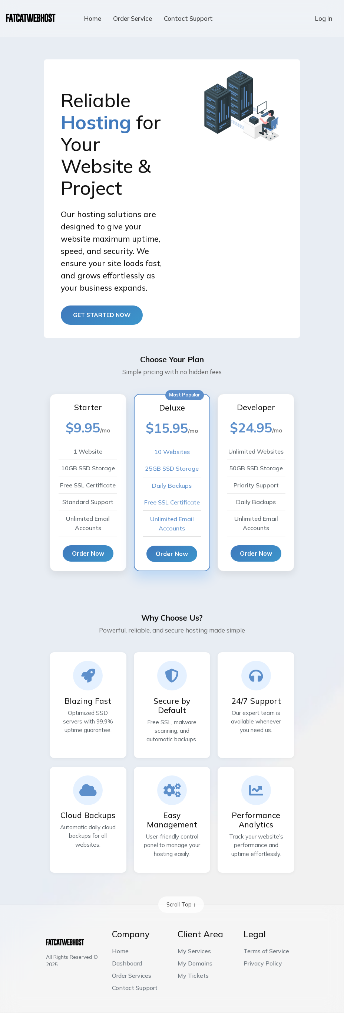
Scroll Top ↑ (181, 904)
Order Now (88, 553)
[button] (64, 14)
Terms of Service (266, 951)
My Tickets (193, 975)
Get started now (101, 314)
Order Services (131, 975)
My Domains (195, 963)
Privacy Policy (263, 963)
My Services (194, 951)
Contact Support (188, 18)
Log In (324, 18)
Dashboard (127, 963)
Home (92, 18)
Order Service (132, 18)
